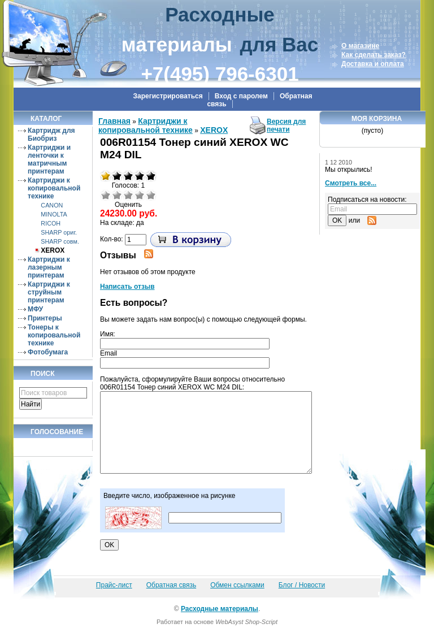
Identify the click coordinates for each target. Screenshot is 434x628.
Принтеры (45, 318)
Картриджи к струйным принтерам (49, 292)
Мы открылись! (348, 170)
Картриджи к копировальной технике (54, 188)
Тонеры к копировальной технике (54, 335)
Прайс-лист (114, 585)
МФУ (35, 309)
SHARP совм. (60, 241)
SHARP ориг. (59, 232)
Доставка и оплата (372, 64)
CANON (52, 205)
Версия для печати (286, 125)
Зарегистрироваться (167, 96)
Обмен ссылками (237, 585)
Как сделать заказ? (373, 55)
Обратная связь (171, 585)
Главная (114, 120)
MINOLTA (54, 214)
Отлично (151, 195)
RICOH (50, 223)
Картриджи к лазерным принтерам (49, 267)
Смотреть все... (350, 183)
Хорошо (139, 195)
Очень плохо (105, 195)
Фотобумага (48, 352)
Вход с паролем (241, 96)
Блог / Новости (302, 585)
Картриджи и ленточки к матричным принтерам (49, 159)
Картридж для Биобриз (51, 134)
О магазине (360, 46)
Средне (128, 195)
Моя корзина (376, 119)
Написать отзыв (127, 287)
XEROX (52, 250)
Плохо (117, 195)
